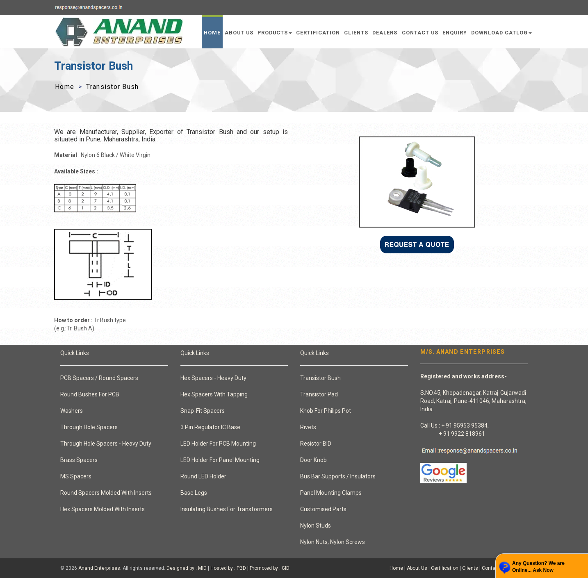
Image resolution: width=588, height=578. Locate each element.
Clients (356, 33)
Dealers (384, 33)
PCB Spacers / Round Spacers (99, 378)
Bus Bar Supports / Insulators (338, 476)
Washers (71, 410)
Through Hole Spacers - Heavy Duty (105, 443)
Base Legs (193, 492)
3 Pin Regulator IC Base (210, 427)
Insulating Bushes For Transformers (226, 509)
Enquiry (454, 33)
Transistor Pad (319, 394)
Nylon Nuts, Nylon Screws (332, 542)
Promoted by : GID (269, 568)
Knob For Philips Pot (325, 410)
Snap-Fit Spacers (202, 410)
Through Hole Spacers (89, 427)
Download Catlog (501, 33)
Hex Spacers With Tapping (214, 394)
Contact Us (420, 33)
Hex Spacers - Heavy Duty (213, 378)
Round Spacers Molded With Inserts (106, 492)
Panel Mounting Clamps (331, 492)
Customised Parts (323, 509)
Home (212, 33)
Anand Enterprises (99, 568)
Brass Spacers (79, 460)
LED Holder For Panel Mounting (220, 460)
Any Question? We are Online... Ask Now (538, 566)
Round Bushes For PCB (89, 394)
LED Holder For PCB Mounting (218, 443)
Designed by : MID (186, 568)
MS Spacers (75, 476)
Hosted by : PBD (228, 568)
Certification (318, 33)
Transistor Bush (320, 378)
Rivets (308, 427)
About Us (239, 33)
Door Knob (313, 460)
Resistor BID (315, 443)
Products (275, 33)
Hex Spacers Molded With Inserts (102, 509)
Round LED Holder (203, 476)
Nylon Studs (315, 525)
